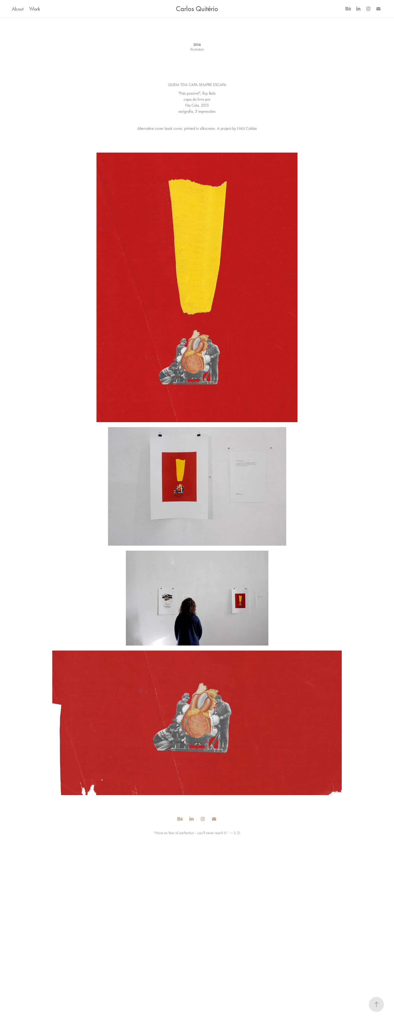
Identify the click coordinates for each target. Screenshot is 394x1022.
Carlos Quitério (197, 9)
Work (34, 9)
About (17, 9)
